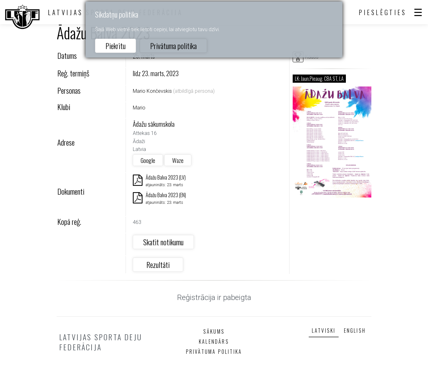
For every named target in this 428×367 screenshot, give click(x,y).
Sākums (214, 331)
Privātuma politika (173, 45)
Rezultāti (158, 264)
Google (148, 160)
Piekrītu (115, 45)
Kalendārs (214, 341)
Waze (177, 160)
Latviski (324, 330)
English (355, 330)
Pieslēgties (383, 12)
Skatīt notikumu (163, 241)
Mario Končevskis (152, 91)
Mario (139, 108)
